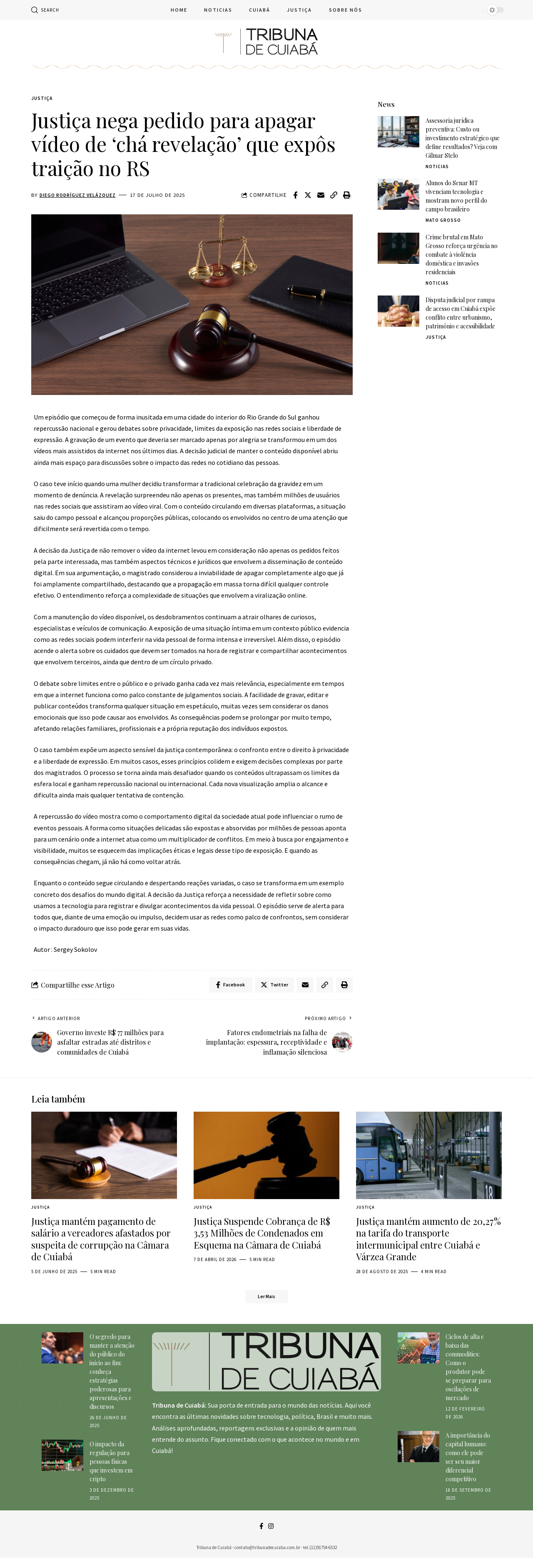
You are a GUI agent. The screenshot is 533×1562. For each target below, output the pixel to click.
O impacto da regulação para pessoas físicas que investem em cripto (111, 1464)
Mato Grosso (443, 214)
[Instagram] (271, 1529)
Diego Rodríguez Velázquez (80, 196)
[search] (45, 10)
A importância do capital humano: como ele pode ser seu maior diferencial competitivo (468, 1460)
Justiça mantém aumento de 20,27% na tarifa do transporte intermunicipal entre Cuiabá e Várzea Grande (428, 1241)
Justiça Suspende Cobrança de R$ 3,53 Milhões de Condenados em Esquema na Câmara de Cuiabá (262, 1235)
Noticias (437, 160)
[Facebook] (261, 1529)
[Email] (321, 196)
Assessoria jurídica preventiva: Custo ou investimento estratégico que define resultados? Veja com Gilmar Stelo (463, 131)
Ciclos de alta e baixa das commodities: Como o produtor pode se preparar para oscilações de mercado (468, 1370)
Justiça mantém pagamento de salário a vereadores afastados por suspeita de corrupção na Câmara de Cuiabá (101, 1241)
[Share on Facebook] (295, 196)
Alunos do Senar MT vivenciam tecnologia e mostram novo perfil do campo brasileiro (456, 190)
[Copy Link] (334, 196)
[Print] (347, 196)
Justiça (43, 98)
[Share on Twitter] (308, 196)
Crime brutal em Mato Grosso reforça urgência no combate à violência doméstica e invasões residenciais (462, 248)
